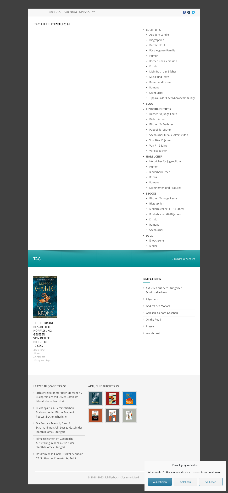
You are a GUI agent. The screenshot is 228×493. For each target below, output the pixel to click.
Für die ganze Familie (162, 50)
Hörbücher (154, 156)
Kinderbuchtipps (158, 109)
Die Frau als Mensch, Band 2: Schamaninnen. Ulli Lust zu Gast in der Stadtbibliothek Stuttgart (59, 428)
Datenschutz (87, 12)
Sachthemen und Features (165, 187)
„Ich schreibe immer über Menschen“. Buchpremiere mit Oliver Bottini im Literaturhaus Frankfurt (59, 397)
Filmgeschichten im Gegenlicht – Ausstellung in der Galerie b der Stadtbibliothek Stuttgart (55, 443)
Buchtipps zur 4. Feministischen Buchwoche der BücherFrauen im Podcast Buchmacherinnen (56, 412)
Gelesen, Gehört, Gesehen (162, 313)
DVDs (149, 235)
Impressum (70, 12)
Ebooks (151, 193)
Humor (153, 55)
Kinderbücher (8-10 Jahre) (165, 214)
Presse (150, 326)
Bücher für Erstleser (161, 124)
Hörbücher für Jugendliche (165, 161)
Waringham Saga (41, 360)
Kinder (153, 246)
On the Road (153, 319)
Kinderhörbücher (159, 172)
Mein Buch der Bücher (162, 71)
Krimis (153, 66)
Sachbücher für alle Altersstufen (168, 135)
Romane (154, 87)
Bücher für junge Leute (163, 114)
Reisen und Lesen (160, 82)
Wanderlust (153, 333)
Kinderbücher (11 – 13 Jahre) (166, 209)
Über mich (55, 12)
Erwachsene (156, 240)
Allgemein (152, 299)
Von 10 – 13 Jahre (160, 140)
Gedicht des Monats (158, 306)
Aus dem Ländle (159, 34)
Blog (149, 103)
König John (39, 350)
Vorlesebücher (158, 150)
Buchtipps (153, 30)
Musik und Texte (159, 77)
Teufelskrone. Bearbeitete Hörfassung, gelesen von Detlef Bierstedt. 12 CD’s (43, 334)
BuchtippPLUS (157, 45)
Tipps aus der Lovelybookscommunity (172, 98)
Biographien (156, 40)
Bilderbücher (157, 119)
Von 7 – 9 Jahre (158, 145)
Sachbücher (156, 92)
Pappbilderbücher (160, 129)
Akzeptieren (160, 481)
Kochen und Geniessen (163, 61)
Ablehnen (185, 481)
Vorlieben (210, 481)
